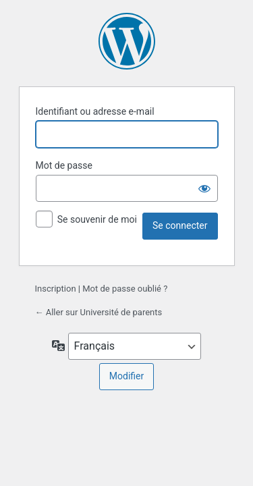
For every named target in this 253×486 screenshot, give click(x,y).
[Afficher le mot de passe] (204, 188)
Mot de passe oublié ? (124, 289)
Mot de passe (64, 165)
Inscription (55, 289)
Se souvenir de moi (97, 219)
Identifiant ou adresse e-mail (95, 111)
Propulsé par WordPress (127, 41)
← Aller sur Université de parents (99, 312)
